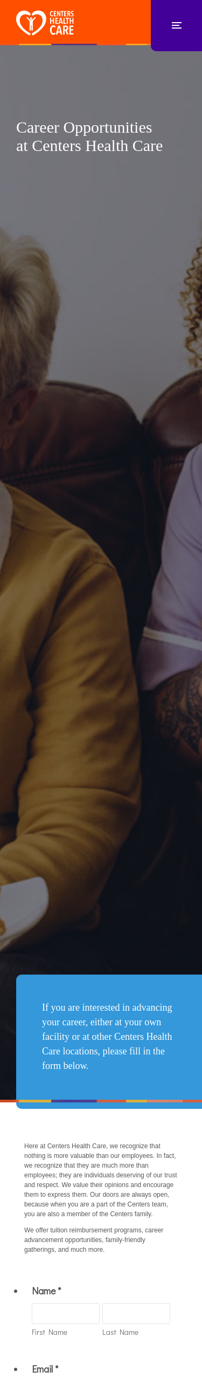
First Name (49, 1332)
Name (46, 1290)
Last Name (120, 1332)
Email (45, 1368)
